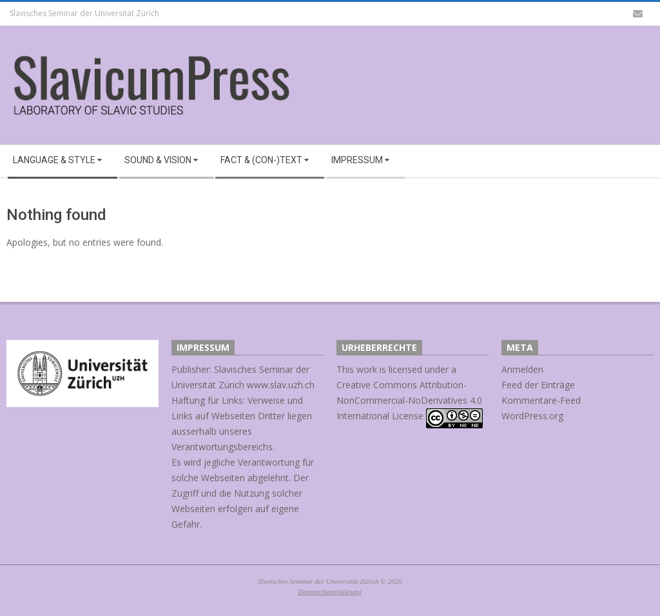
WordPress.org (532, 416)
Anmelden (522, 369)
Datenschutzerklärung (330, 591)
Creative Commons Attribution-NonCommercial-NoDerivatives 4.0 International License (409, 400)
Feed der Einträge (538, 385)
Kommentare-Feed (541, 400)
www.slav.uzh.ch (281, 385)
